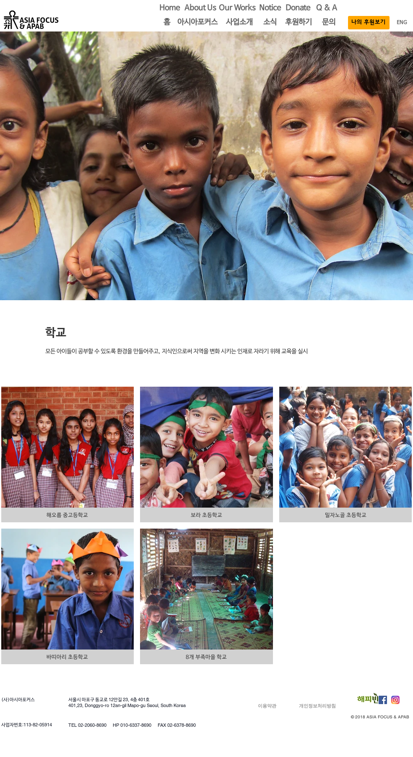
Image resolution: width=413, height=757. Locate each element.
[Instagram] (395, 700)
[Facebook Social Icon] (383, 700)
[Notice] (270, 8)
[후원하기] (298, 22)
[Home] (169, 8)
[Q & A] (326, 8)
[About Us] (200, 8)
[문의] (328, 22)
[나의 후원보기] (369, 22)
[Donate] (298, 8)
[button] (166, 22)
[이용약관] (267, 706)
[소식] (270, 22)
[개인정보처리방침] (317, 706)
